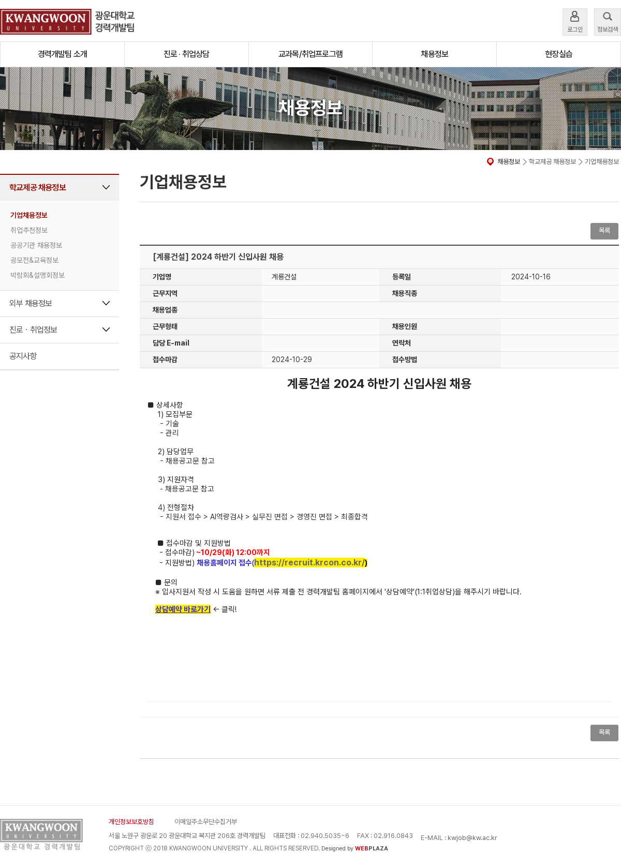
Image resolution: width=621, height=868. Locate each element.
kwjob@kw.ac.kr (472, 838)
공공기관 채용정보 (36, 245)
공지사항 (23, 356)
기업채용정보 (29, 215)
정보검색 (607, 21)
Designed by (354, 848)
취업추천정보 (29, 230)
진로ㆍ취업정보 (33, 330)
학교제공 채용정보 (37, 187)
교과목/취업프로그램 (310, 54)
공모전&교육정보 (34, 260)
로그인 (575, 21)
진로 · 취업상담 (187, 54)
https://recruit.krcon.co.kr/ (309, 562)
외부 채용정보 (30, 303)
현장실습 (558, 54)
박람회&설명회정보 (37, 275)
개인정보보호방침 (131, 822)
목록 (604, 230)
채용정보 (434, 54)
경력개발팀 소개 (62, 54)
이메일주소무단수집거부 (205, 822)
